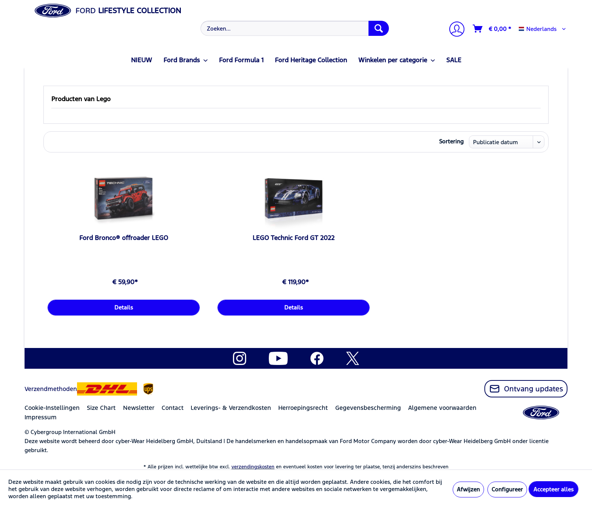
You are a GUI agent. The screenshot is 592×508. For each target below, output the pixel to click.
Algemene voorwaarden (442, 408)
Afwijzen (468, 489)
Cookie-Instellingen (52, 408)
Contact (172, 408)
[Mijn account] (453, 30)
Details (123, 307)
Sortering (451, 141)
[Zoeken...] (294, 28)
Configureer (507, 489)
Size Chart (101, 408)
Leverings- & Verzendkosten (231, 408)
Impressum (41, 417)
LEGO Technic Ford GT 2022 (294, 238)
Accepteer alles (553, 489)
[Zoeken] (378, 28)
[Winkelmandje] (492, 28)
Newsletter (138, 408)
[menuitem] (294, 28)
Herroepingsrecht (303, 408)
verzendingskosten (252, 467)
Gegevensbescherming (368, 408)
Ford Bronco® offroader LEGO (123, 238)
